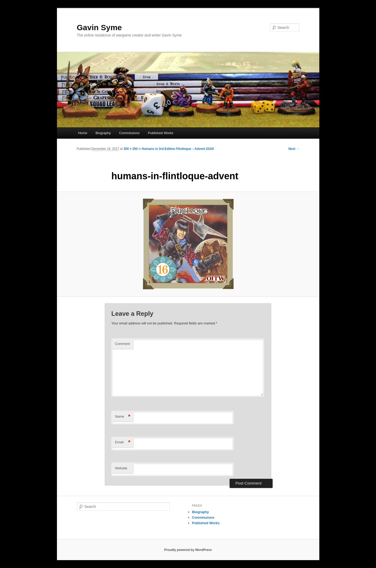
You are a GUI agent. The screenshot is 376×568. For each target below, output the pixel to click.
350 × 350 (131, 149)
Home (82, 133)
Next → (293, 149)
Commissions (129, 133)
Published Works (160, 133)
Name (122, 416)
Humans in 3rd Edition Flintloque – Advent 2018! (178, 149)
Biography (103, 133)
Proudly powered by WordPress (188, 550)
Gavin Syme (99, 27)
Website (121, 468)
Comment (122, 344)
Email (122, 442)
